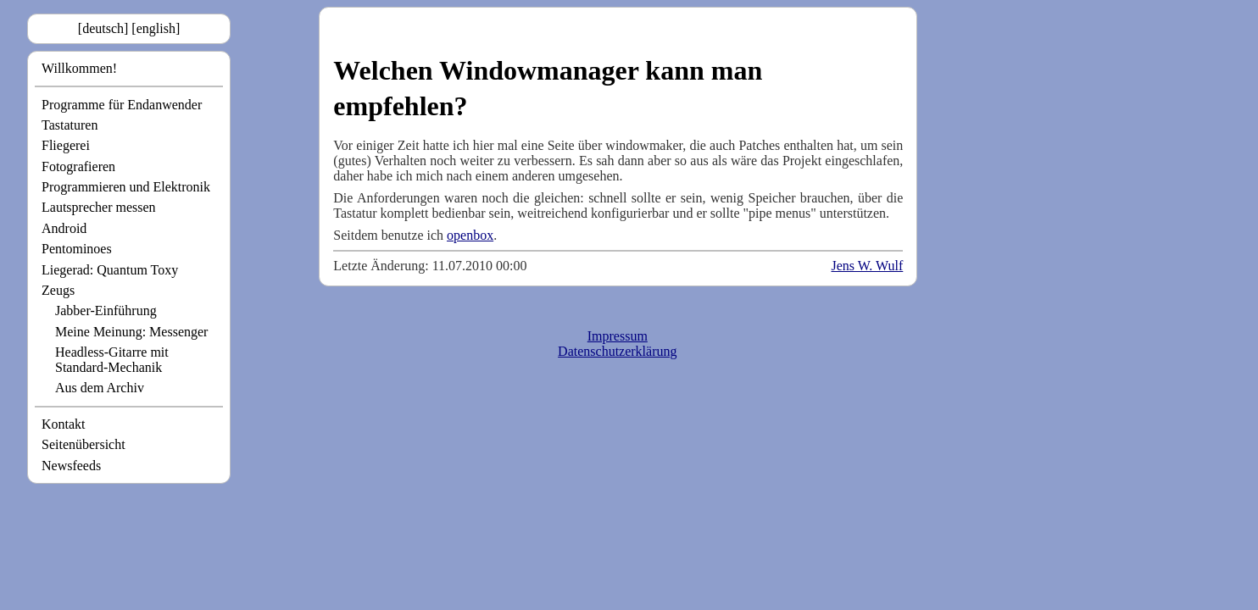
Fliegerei (66, 145)
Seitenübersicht (83, 444)
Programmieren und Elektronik (126, 187)
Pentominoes (77, 248)
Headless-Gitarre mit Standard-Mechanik (112, 359)
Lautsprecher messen (99, 207)
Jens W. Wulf (867, 265)
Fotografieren (78, 166)
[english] (155, 28)
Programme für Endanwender (122, 104)
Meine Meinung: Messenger (131, 331)
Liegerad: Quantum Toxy (110, 270)
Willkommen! (79, 68)
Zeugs (58, 290)
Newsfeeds (71, 465)
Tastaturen (69, 125)
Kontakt (64, 424)
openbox (470, 235)
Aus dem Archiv (99, 387)
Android (64, 228)
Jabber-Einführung (106, 310)
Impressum (617, 336)
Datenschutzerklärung (617, 351)
